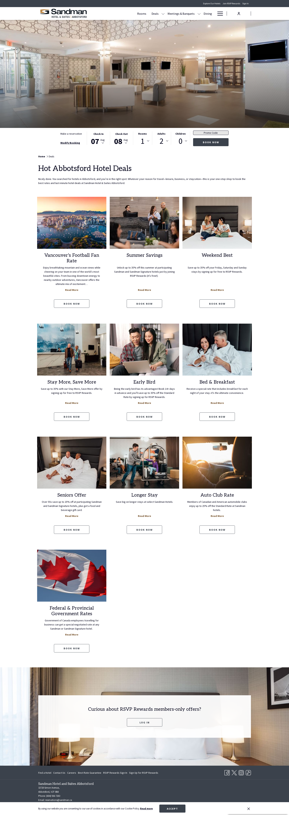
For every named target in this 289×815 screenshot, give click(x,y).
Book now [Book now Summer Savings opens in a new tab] (144, 303)
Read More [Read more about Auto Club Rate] (217, 516)
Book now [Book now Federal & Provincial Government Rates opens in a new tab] (72, 648)
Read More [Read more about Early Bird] (144, 403)
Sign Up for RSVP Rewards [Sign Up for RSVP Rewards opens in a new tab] (143, 773)
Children (180, 133)
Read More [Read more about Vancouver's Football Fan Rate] (71, 290)
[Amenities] (202, 13)
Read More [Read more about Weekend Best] (217, 290)
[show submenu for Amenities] (213, 13)
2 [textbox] (161, 141)
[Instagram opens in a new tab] (241, 772)
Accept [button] (172, 808)
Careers (71, 772)
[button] (98, 138)
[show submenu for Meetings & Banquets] (177, 13)
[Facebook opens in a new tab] (227, 772)
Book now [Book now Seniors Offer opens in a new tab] (72, 529)
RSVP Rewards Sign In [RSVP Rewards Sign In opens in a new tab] (115, 773)
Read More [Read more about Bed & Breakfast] (217, 403)
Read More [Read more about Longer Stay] (144, 516)
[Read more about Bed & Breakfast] (217, 350)
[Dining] (186, 13)
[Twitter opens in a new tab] (234, 772)
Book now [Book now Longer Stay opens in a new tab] (144, 529)
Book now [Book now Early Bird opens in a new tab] (144, 416)
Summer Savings (144, 255)
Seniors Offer (71, 495)
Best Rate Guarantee (89, 772)
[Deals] (133, 13)
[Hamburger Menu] (219, 13)
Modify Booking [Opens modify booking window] (70, 142)
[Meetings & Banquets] (159, 13)
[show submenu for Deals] (141, 13)
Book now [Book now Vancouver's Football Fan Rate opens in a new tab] (72, 303)
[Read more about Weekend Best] (217, 223)
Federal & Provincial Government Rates (72, 611)
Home (41, 156)
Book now (211, 142)
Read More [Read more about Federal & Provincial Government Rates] (71, 634)
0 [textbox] (180, 141)
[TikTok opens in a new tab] (248, 772)
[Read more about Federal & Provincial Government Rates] (72, 576)
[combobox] (142, 141)
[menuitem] (45, 772)
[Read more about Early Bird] (144, 350)
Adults (161, 133)
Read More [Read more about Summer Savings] (144, 290)
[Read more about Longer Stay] (144, 463)
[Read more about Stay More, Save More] (72, 350)
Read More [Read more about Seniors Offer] (71, 516)
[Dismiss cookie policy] (248, 808)
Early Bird (144, 382)
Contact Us (59, 772)
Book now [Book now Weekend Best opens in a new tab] (217, 303)
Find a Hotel (44, 772)
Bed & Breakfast (217, 382)
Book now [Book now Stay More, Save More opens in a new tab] (72, 416)
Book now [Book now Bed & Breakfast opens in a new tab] (217, 416)
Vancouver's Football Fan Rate (71, 258)
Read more (146, 808)
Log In (151, 722)
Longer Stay (144, 495)
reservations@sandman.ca (58, 800)
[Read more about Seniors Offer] (72, 463)
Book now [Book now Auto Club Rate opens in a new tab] (217, 529)
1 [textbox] (143, 141)
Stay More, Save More (71, 382)
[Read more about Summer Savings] (144, 223)
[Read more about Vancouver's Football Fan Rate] (72, 223)
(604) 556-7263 (53, 795)
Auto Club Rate (217, 495)
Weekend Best (217, 255)
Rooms (142, 133)
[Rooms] (120, 13)
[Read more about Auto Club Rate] (217, 463)
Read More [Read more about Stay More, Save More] (71, 403)
